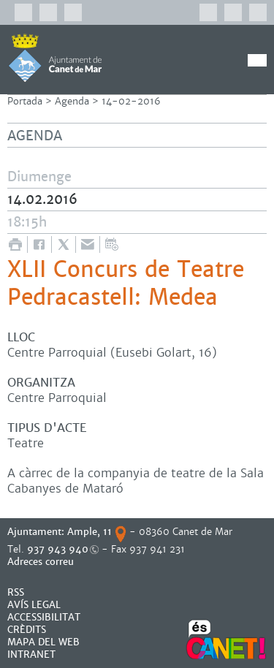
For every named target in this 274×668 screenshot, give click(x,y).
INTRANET (31, 654)
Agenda (72, 101)
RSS (15, 592)
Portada (24, 101)
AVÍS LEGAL (34, 605)
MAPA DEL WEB (43, 642)
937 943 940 (57, 549)
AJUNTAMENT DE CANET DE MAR (55, 57)
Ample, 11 (89, 531)
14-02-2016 (131, 101)
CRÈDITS (26, 629)
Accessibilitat (43, 617)
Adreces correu (42, 561)
